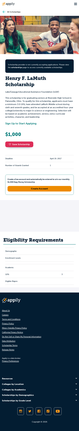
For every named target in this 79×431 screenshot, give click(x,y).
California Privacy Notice (12, 332)
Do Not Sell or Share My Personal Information (21, 337)
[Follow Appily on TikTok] (48, 411)
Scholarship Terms (9, 345)
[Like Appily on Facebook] (39, 411)
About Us (6, 310)
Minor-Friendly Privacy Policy (14, 328)
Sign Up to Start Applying (20, 123)
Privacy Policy (8, 323)
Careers (5, 315)
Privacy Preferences (10, 361)
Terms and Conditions (11, 319)
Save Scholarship (19, 144)
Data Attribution (8, 341)
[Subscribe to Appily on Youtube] (58, 411)
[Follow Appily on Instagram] (20, 411)
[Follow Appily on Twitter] (30, 411)
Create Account (39, 188)
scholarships (16, 67)
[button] (10, 144)
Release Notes (8, 350)
